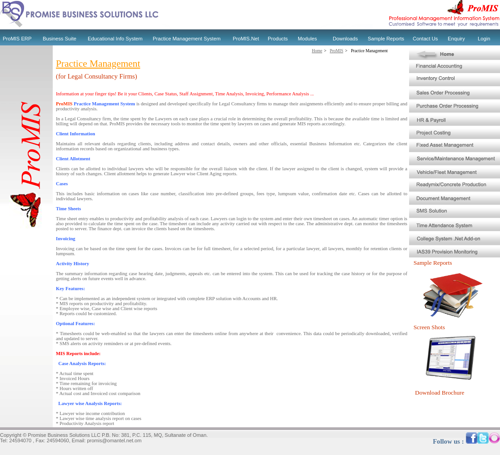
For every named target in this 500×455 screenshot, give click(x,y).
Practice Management (369, 51)
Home (317, 51)
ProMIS (337, 51)
